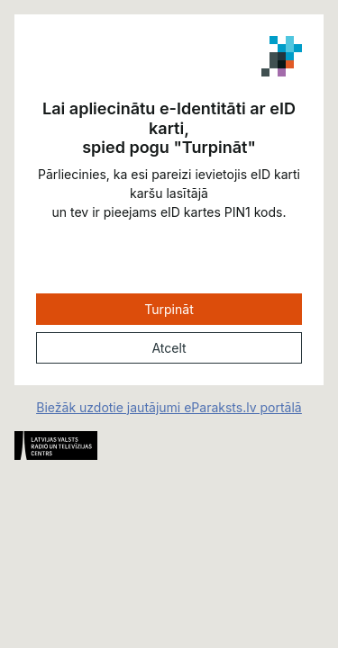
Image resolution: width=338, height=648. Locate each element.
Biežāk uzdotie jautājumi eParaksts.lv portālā (168, 407)
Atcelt (168, 348)
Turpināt (168, 309)
